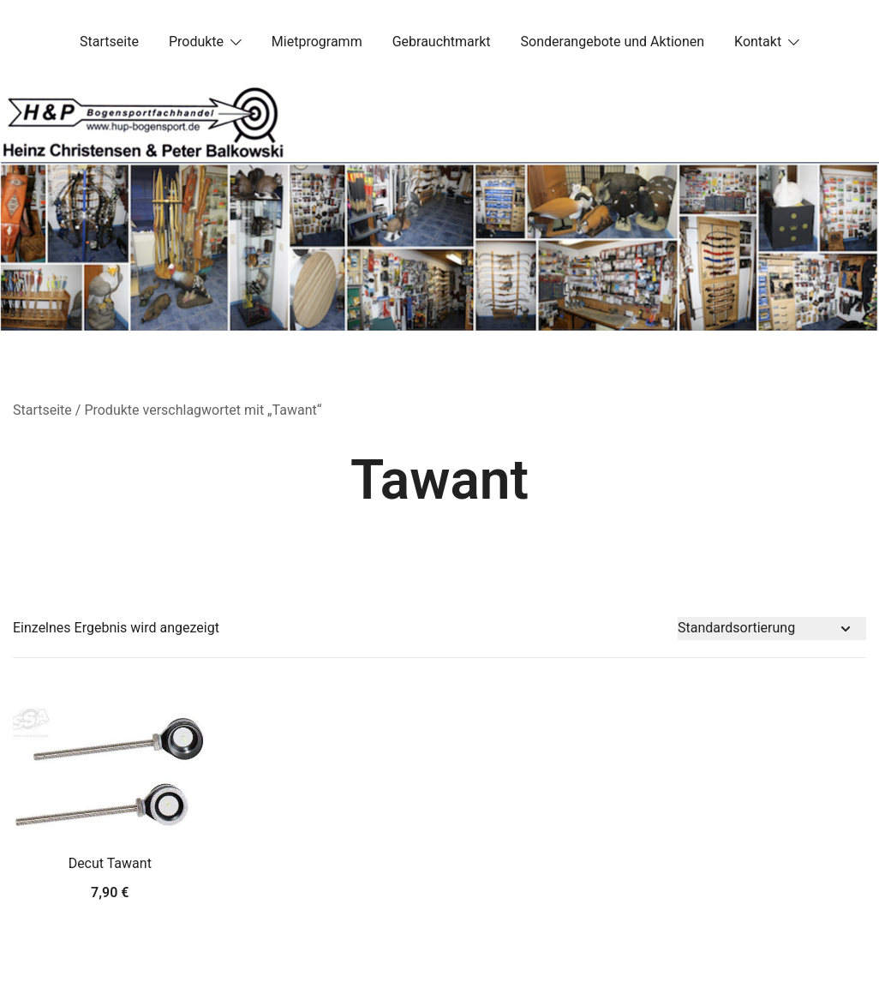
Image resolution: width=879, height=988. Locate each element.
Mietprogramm (317, 41)
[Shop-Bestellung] (772, 628)
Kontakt (757, 41)
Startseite (109, 41)
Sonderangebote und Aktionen (612, 41)
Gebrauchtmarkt (441, 41)
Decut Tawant (110, 863)
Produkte (196, 41)
